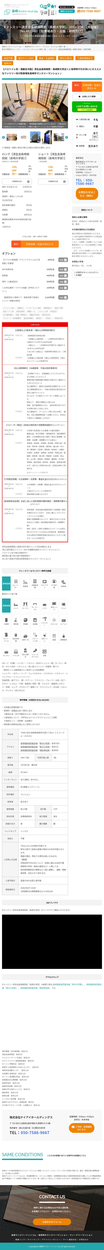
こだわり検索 (52, 12)
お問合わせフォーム (52, 1221)
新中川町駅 (44, 743)
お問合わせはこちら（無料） (86, 193)
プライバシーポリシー (51, 1239)
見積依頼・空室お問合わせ (40, 244)
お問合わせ (84, 1239)
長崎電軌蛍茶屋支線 (29, 743)
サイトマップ (33, 1239)
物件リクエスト (67, 11)
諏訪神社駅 (44, 750)
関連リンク (20, 1239)
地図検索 (49, 12)
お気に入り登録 (88, 96)
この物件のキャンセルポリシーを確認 (86, 273)
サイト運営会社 (70, 1239)
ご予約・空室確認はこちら (84, 1128)
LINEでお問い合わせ (87, 108)
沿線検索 (45, 13)
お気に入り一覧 (67, 7)
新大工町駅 (44, 746)
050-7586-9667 (90, 11)
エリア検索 (41, 12)
